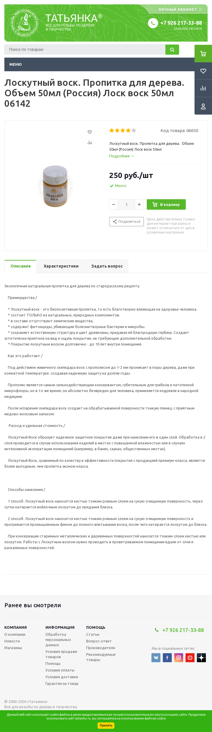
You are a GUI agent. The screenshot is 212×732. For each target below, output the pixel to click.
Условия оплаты (60, 670)
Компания (15, 627)
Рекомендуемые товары (101, 657)
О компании (14, 634)
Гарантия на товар (62, 683)
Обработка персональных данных (58, 639)
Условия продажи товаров (61, 654)
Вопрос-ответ (99, 641)
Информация (60, 627)
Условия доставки (61, 677)
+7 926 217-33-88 (181, 22)
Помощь (95, 627)
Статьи (92, 634)
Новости (12, 641)
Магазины (13, 648)
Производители (100, 648)
